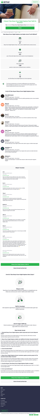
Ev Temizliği (3, 400)
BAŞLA (20, 28)
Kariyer (2, 395)
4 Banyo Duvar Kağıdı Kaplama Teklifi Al (20, 264)
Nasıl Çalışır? (3, 389)
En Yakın (2, 406)
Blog (1, 392)
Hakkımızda (3, 394)
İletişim (2, 391)
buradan (31, 413)
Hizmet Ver (35, 1)
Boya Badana (3, 403)
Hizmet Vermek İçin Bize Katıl (19, 268)
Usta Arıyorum (3, 404)
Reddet (31, 414)
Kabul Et (36, 414)
